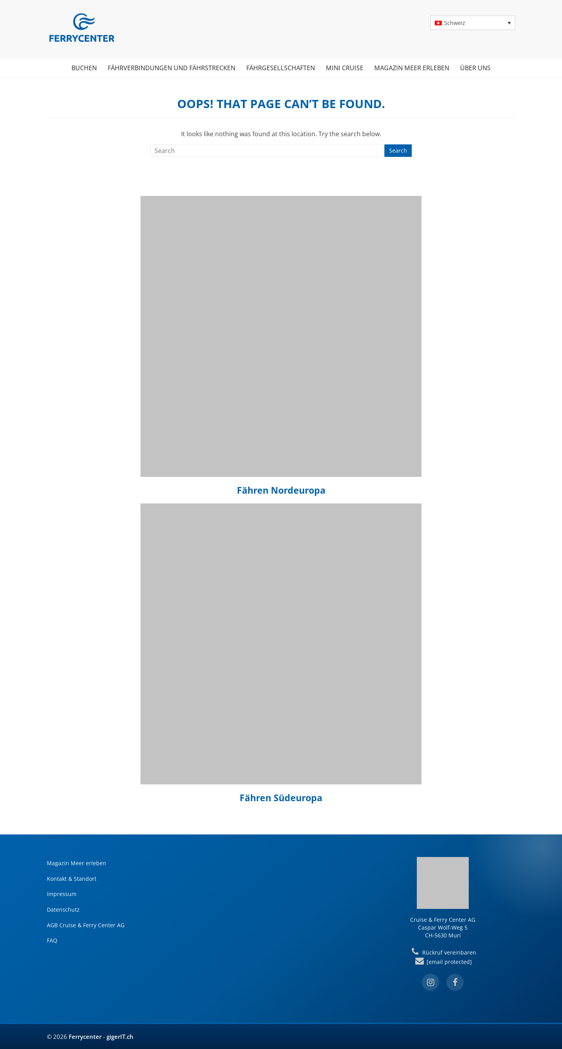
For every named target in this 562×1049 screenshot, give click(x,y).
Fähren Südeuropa (281, 797)
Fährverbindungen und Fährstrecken (171, 68)
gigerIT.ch (120, 1036)
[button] (472, 23)
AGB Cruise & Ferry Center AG (85, 925)
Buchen (84, 68)
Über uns (475, 68)
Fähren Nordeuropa (281, 490)
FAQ (52, 940)
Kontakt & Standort (71, 878)
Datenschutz (63, 909)
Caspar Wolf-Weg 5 (443, 927)
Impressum (61, 894)
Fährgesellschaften (280, 68)
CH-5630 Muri (443, 935)
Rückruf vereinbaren (442, 952)
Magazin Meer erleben (411, 68)
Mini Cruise (344, 68)
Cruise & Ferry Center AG (442, 919)
